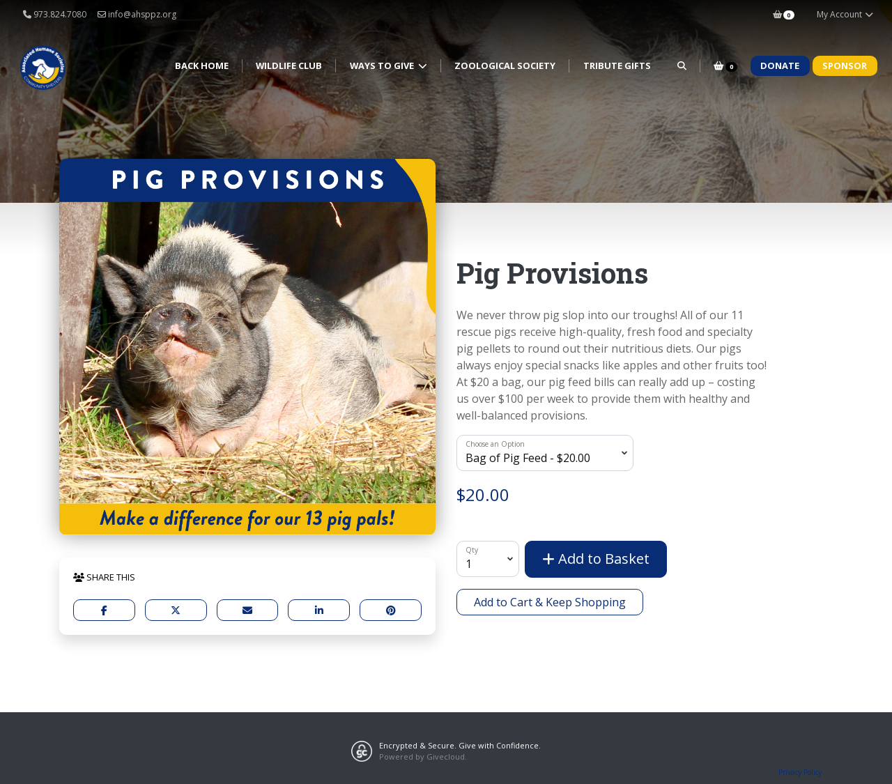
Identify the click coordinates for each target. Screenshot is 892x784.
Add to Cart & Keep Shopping (550, 602)
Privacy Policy (800, 772)
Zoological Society (504, 65)
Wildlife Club (289, 65)
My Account (846, 14)
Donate (779, 65)
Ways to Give (383, 65)
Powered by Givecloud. (423, 756)
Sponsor (844, 65)
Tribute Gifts (617, 65)
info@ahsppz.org (137, 14)
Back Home (202, 65)
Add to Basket (595, 558)
